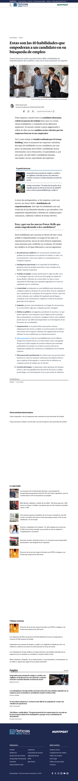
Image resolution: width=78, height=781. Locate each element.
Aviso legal (53, 759)
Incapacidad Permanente (18, 759)
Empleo (12, 382)
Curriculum (19, 382)
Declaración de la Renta (17, 756)
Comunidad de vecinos (35, 753)
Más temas (31, 762)
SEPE (29, 759)
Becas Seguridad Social (58, 1)
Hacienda (13, 762)
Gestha (49, 1)
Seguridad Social (33, 756)
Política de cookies (56, 756)
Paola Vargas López (21, 105)
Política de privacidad (57, 762)
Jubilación (31, 750)
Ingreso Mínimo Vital (16, 765)
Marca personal (22, 338)
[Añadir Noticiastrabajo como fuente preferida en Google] (46, 111)
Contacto (53, 765)
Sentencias (13, 753)
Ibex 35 (30, 1)
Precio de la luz (22, 1)
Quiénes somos (55, 750)
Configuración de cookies (58, 753)
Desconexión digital (39, 1)
